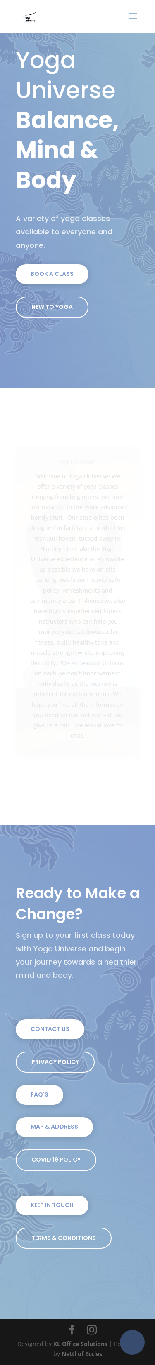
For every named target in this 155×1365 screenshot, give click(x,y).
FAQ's (39, 1094)
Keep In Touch (52, 1205)
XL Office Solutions (80, 1344)
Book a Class (52, 274)
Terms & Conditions (63, 1238)
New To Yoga (52, 307)
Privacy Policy (55, 1062)
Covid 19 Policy (56, 1160)
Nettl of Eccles (82, 1354)
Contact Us (50, 1029)
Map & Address (54, 1127)
